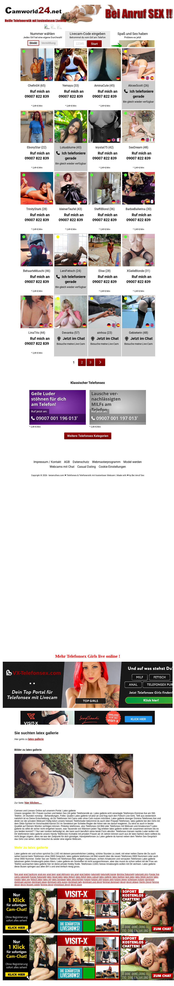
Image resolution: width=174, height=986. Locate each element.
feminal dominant (111, 882)
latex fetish (81, 877)
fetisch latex (36, 879)
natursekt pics (142, 874)
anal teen (51, 874)
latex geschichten (75, 879)
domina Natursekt (125, 874)
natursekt (95, 874)
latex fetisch (69, 877)
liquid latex (57, 877)
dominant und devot (92, 882)
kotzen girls (108, 879)
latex (49, 877)
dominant (149, 879)
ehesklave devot (62, 884)
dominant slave (39, 882)
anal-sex (42, 874)
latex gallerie (36, 739)
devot (122, 882)
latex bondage (59, 879)
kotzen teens (120, 879)
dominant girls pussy (57, 882)
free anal (18, 874)
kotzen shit (96, 879)
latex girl (47, 879)
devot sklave (132, 882)
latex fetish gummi (144, 877)
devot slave (76, 884)
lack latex (130, 877)
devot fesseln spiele (30, 884)
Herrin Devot (145, 882)
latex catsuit (93, 877)
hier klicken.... (33, 802)
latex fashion (118, 877)
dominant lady (75, 882)
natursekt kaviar (108, 874)
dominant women (22, 882)
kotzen (87, 879)
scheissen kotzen (136, 879)
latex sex (25, 879)
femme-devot (46, 884)
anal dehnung (63, 874)
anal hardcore (30, 874)
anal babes (84, 874)
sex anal (74, 874)
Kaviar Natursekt (38, 877)
